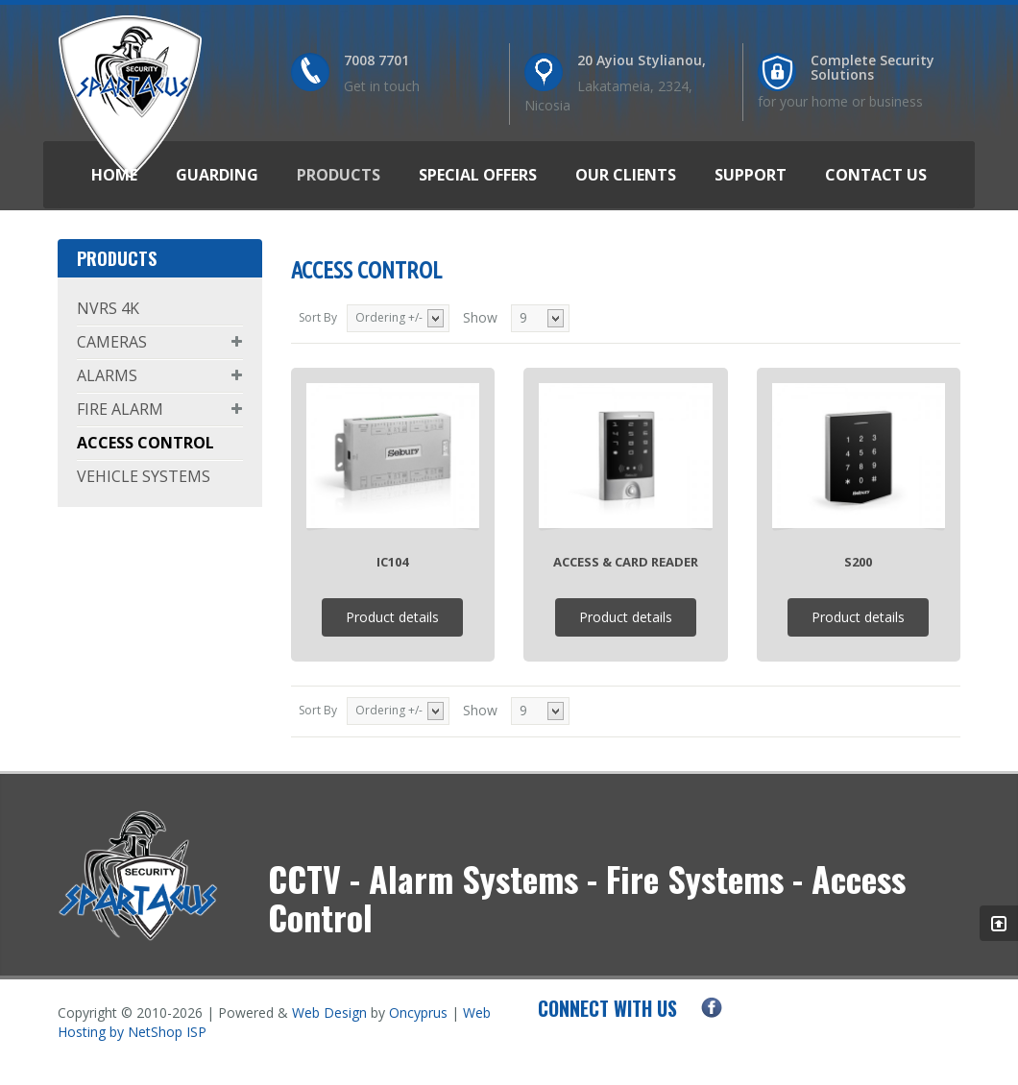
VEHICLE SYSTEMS (143, 476)
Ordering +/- (389, 317)
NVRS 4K (108, 308)
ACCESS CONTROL (145, 442)
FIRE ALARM (120, 409)
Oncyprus (418, 1012)
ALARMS (107, 375)
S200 (858, 561)
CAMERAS (112, 341)
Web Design (329, 1012)
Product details (392, 617)
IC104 (392, 561)
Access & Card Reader (625, 561)
